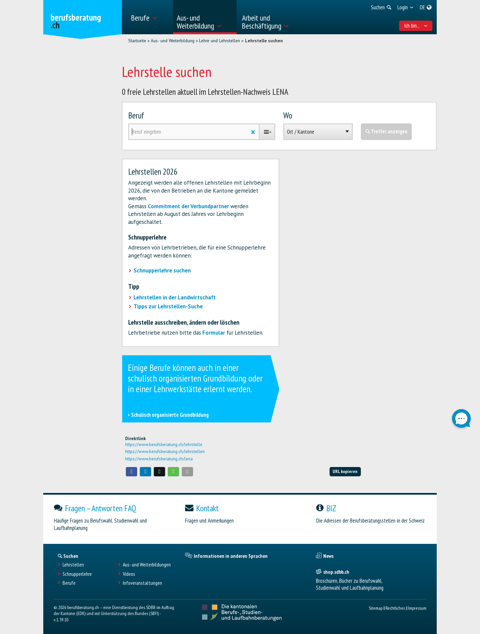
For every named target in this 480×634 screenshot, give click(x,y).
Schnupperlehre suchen (162, 270)
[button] (131, 471)
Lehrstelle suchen (264, 41)
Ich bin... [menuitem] (416, 25)
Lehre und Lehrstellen (219, 41)
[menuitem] (149, 17)
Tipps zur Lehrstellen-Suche (168, 306)
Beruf (136, 115)
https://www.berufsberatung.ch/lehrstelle (163, 444)
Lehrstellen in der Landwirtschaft (174, 297)
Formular (213, 332)
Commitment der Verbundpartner (188, 206)
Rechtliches (395, 608)
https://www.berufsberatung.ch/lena (159, 459)
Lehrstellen (73, 564)
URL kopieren (345, 471)
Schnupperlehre (77, 574)
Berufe (69, 583)
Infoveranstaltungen (142, 583)
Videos (129, 574)
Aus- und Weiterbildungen (147, 564)
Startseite (137, 41)
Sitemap (375, 608)
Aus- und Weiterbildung (172, 41)
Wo (287, 115)
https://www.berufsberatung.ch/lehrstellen (165, 451)
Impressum (417, 608)
